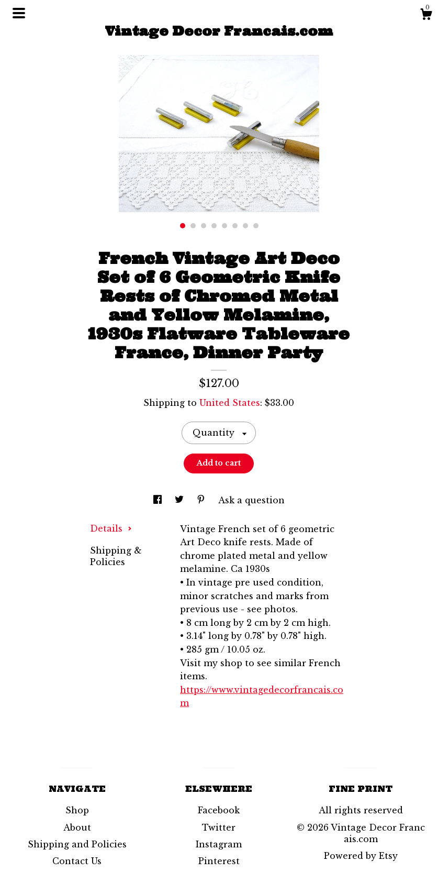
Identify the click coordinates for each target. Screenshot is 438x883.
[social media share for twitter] (180, 500)
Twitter (218, 827)
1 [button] (182, 225)
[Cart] (426, 16)
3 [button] (203, 225)
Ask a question (251, 500)
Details (111, 528)
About (77, 827)
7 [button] (245, 225)
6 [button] (235, 225)
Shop (77, 810)
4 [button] (214, 225)
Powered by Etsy (361, 856)
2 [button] (193, 225)
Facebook (219, 810)
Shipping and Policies (77, 844)
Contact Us (77, 861)
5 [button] (224, 225)
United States (229, 403)
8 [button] (256, 225)
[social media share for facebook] (158, 500)
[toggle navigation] (19, 13)
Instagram (219, 844)
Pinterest (219, 861)
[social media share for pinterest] (202, 500)
